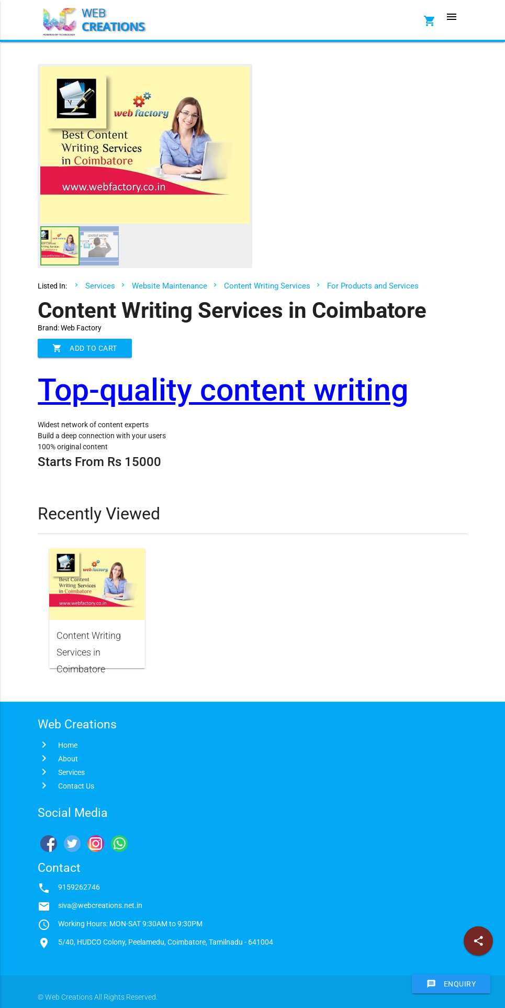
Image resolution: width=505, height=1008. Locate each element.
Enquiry (451, 983)
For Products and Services (373, 286)
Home (67, 745)
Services (100, 286)
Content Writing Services (267, 286)
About (68, 759)
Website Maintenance (169, 286)
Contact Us (76, 786)
